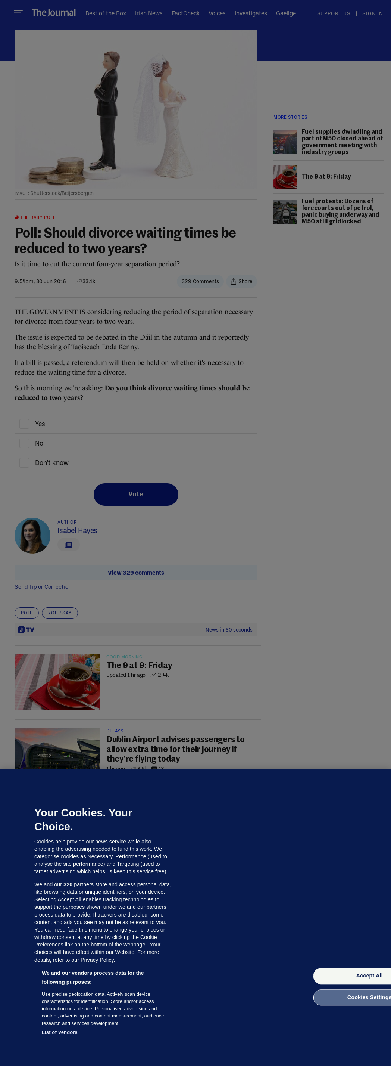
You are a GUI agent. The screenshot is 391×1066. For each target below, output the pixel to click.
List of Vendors (60, 1032)
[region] (195, 917)
